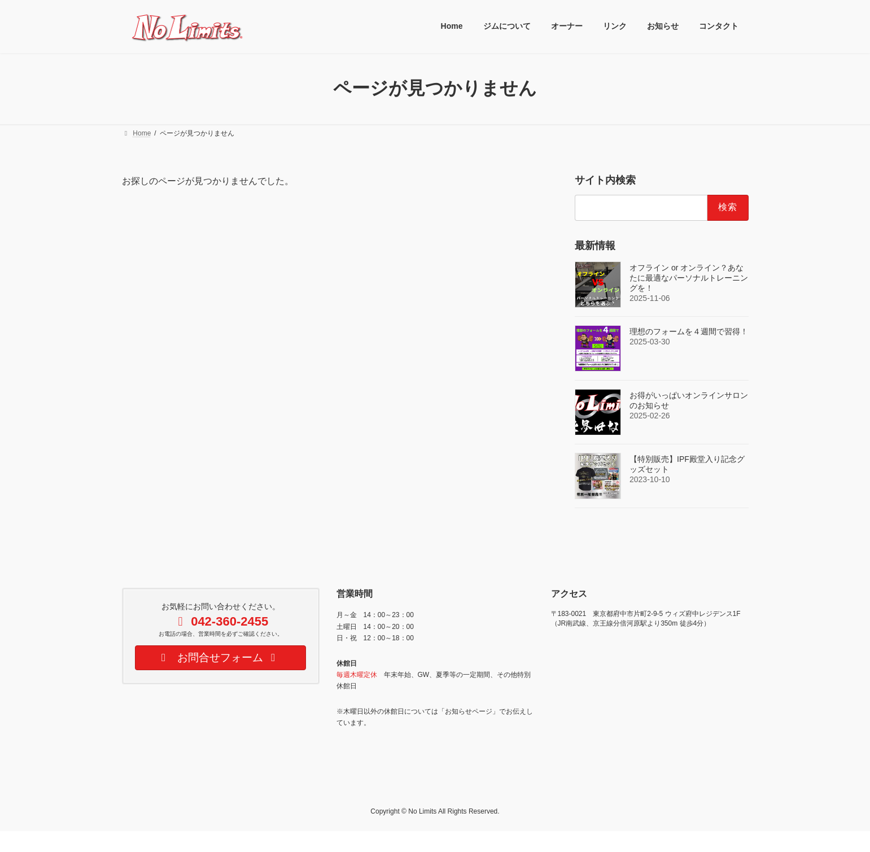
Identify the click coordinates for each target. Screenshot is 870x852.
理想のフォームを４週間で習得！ (688, 330)
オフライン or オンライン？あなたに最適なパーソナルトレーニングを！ (688, 277)
